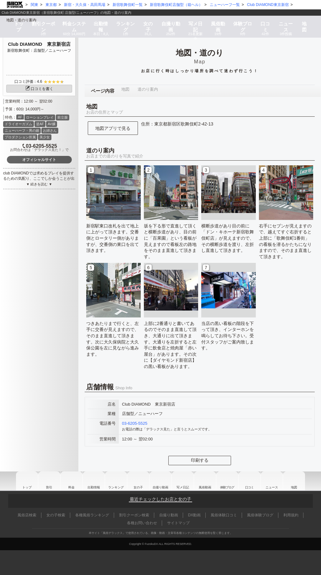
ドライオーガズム (18, 124)
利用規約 (290, 515)
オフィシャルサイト (39, 159)
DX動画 (194, 515)
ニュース (288, 22)
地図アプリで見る (112, 128)
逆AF (40, 124)
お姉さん (50, 130)
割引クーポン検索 (134, 515)
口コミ (267, 22)
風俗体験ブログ (260, 515)
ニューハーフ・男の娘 (22, 130)
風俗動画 (219, 22)
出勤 (99, 22)
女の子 (147, 22)
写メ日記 (183, 481)
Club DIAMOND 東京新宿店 (39, 44)
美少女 (44, 137)
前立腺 (62, 117)
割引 (40, 22)
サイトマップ (178, 523)
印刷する (199, 460)
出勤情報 (89, 481)
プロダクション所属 (20, 137)
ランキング (124, 22)
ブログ (244, 22)
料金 (72, 22)
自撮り (170, 22)
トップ (16, 20)
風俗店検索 (27, 515)
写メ (196, 22)
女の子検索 (55, 515)
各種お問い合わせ (142, 523)
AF (20, 117)
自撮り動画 (159, 481)
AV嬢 (51, 124)
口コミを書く (39, 89)
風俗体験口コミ (224, 515)
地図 (307, 20)
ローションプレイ (40, 117)
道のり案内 (145, 90)
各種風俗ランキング (92, 515)
